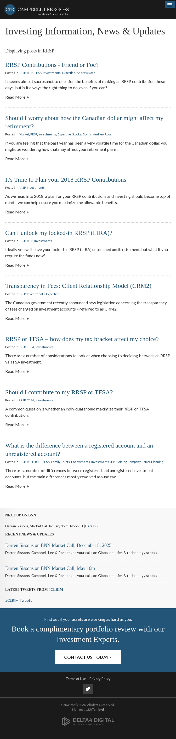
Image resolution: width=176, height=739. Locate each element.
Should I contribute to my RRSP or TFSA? (59, 392)
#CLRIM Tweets (18, 600)
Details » (91, 526)
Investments (52, 73)
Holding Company (128, 462)
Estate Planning (152, 462)
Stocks (76, 134)
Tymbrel (98, 709)
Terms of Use (76, 679)
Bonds (87, 134)
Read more (15, 96)
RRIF (30, 73)
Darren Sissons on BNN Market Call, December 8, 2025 (58, 545)
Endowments (80, 462)
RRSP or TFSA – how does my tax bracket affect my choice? (82, 339)
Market (24, 134)
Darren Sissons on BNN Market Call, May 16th (50, 568)
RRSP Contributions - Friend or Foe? (52, 64)
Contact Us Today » (88, 656)
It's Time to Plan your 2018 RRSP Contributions (65, 179)
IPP (112, 462)
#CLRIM (56, 590)
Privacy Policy (100, 679)
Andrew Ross (86, 73)
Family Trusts (60, 462)
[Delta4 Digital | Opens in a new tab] (88, 718)
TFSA (38, 73)
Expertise (68, 73)
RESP (22, 462)
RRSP (22, 73)
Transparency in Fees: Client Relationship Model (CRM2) (78, 285)
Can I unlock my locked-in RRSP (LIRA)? (58, 232)
